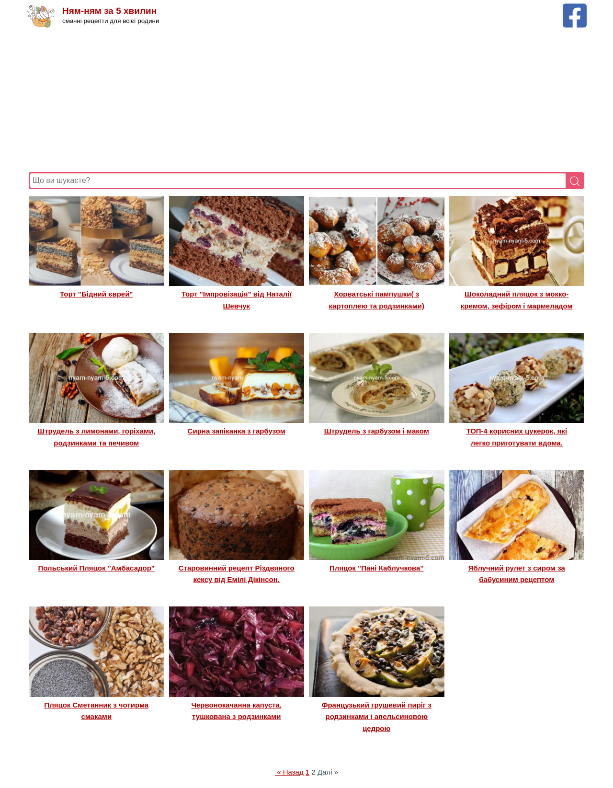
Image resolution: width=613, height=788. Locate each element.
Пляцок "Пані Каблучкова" (376, 568)
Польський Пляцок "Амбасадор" (96, 568)
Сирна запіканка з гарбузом (236, 431)
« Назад (289, 772)
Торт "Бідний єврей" (96, 294)
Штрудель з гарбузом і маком (376, 431)
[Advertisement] (306, 100)
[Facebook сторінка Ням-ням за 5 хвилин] (575, 8)
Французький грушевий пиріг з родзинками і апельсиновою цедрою (376, 716)
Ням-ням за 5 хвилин (109, 11)
